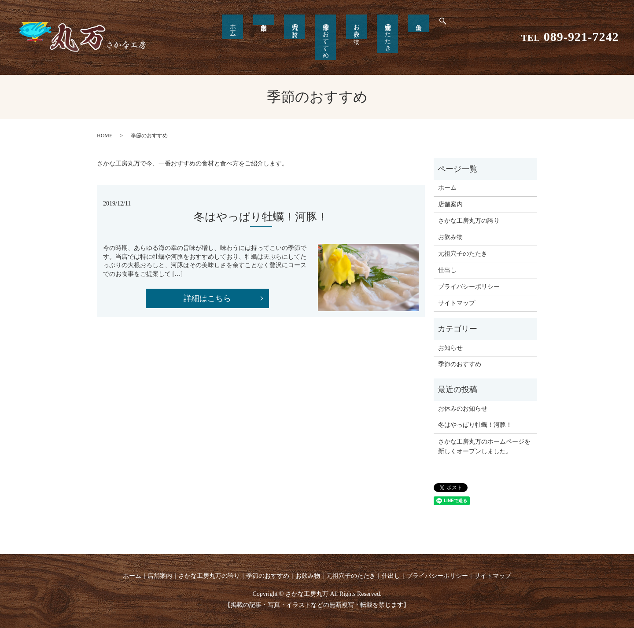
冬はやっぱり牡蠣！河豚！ (475, 425)
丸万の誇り (302, 27)
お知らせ (450, 348)
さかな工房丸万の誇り (469, 220)
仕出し (394, 25)
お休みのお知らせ (462, 408)
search (414, 26)
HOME (104, 135)
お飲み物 (348, 27)
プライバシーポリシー (469, 286)
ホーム (257, 27)
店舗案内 (450, 204)
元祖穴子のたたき (371, 34)
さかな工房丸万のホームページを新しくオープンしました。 (484, 446)
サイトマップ (456, 303)
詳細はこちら (207, 298)
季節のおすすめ (325, 37)
